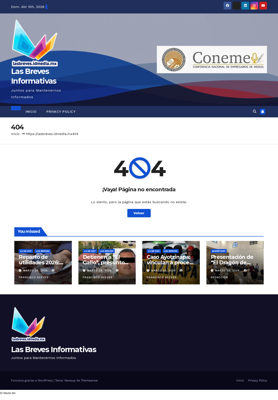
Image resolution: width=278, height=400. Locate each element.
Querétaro (219, 251)
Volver (139, 213)
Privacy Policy (61, 112)
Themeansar (89, 380)
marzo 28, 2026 (36, 270)
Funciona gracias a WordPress (32, 380)
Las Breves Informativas (53, 349)
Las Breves (43, 251)
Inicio (31, 112)
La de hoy (26, 251)
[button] (254, 111)
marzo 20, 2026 (164, 270)
